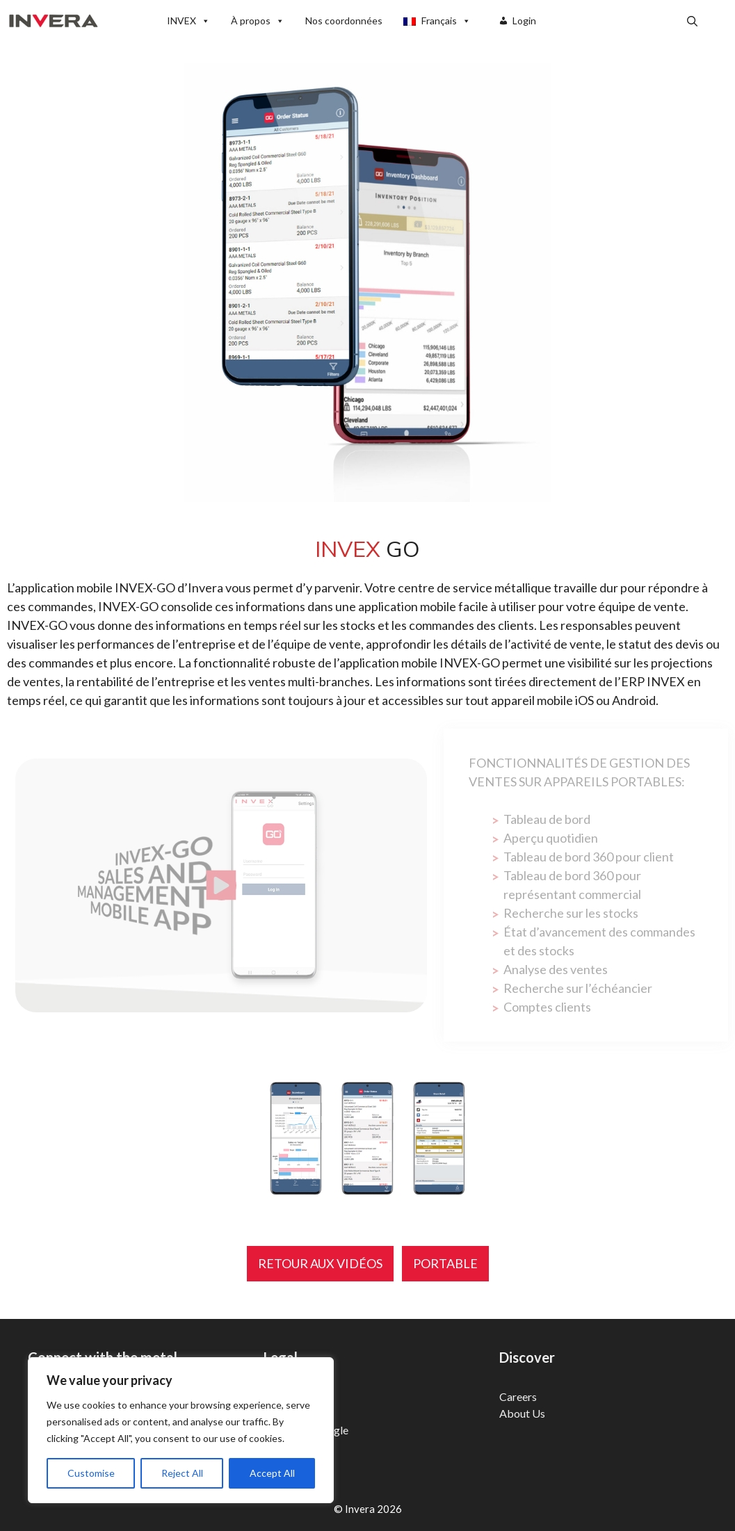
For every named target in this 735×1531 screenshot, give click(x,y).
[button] (692, 21)
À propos (257, 21)
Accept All (272, 1473)
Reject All (182, 1473)
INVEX (188, 21)
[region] (181, 1430)
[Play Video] (221, 885)
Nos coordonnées (343, 20)
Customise (91, 1473)
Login (524, 20)
